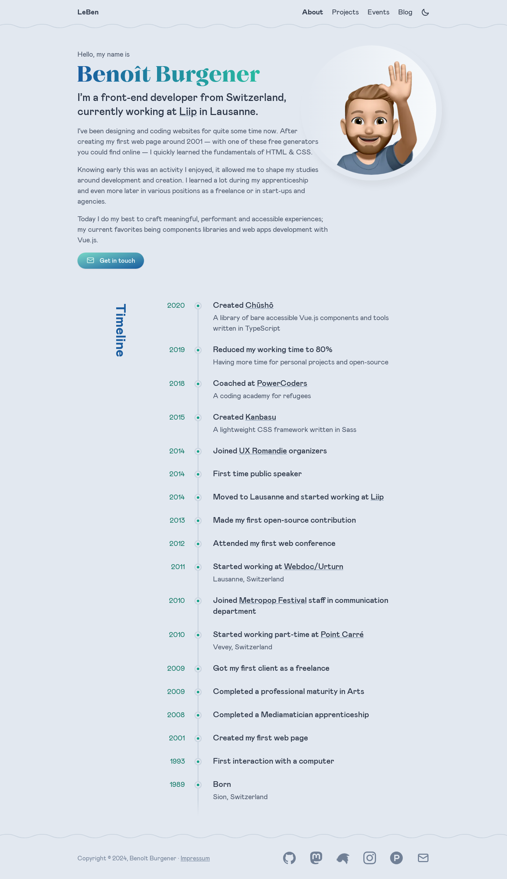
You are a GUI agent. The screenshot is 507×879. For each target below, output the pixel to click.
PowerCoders (282, 383)
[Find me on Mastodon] (316, 858)
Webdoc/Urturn (313, 566)
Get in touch (110, 260)
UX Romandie (263, 450)
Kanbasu (260, 417)
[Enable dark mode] (425, 12)
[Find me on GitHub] (289, 858)
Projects (345, 12)
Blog (405, 12)
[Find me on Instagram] (369, 858)
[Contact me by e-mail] (423, 858)
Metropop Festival (273, 600)
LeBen (88, 12)
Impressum (195, 858)
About (312, 12)
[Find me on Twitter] (343, 858)
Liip (188, 111)
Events (378, 12)
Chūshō (259, 305)
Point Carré (342, 634)
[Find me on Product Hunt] (396, 858)
